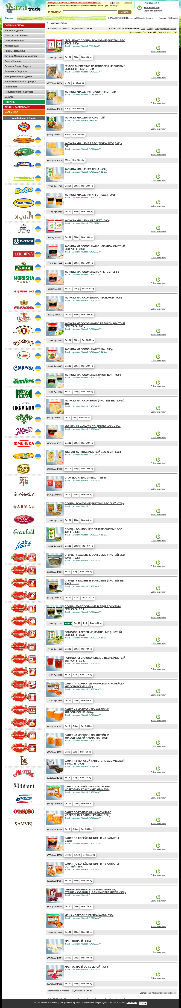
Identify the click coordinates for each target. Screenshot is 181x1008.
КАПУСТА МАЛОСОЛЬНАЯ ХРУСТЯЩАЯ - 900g (93, 374)
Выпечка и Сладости (16, 71)
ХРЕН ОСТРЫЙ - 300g (78, 941)
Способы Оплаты (145, 18)
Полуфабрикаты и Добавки (19, 92)
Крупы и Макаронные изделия (21, 56)
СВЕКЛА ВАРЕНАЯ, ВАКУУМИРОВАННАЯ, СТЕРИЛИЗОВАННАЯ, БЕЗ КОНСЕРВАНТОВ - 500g (95, 891)
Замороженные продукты (18, 76)
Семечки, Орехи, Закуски (18, 66)
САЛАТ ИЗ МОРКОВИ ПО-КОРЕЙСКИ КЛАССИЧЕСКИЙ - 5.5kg (87, 711)
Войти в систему (158, 52)
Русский (128, 3)
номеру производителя (165, 29)
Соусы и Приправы (15, 40)
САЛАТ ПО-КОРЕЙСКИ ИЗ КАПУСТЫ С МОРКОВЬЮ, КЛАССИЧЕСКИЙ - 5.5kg (88, 814)
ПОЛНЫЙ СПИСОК (14, 25)
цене (143, 29)
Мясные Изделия (14, 30)
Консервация (12, 46)
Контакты (131, 18)
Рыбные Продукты (15, 51)
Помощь (162, 18)
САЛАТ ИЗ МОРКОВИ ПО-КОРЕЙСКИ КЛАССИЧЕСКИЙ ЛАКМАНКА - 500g (87, 736)
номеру (150, 29)
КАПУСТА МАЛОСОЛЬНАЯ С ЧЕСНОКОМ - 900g (93, 297)
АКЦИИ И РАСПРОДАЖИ (17, 107)
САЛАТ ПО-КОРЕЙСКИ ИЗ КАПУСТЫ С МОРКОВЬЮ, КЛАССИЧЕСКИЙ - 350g (88, 788)
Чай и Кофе (11, 87)
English (116, 3)
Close (143, 1003)
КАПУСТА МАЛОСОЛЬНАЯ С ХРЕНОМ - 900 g (92, 271)
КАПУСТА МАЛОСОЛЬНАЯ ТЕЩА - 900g (89, 349)
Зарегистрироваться (153, 11)
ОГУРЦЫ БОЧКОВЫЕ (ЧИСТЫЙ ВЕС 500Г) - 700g (94, 503)
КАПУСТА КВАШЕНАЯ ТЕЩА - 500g (86, 169)
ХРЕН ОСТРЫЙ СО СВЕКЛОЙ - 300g (86, 966)
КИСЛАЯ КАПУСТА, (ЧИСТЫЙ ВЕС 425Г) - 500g (93, 451)
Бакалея (9, 97)
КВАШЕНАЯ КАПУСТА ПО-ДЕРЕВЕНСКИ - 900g (93, 426)
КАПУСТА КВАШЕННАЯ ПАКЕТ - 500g (87, 220)
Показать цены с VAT (167, 32)
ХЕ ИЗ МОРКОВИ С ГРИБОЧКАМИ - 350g (89, 915)
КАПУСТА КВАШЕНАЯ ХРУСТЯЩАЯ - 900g (90, 194)
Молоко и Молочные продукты (21, 81)
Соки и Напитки (13, 61)
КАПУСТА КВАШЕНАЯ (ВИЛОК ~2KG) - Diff (90, 91)
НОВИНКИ (10, 102)
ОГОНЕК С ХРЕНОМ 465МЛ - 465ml (85, 477)
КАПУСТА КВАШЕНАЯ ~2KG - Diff (85, 117)
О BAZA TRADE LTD (116, 18)
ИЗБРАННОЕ (11, 112)
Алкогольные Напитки (16, 35)
